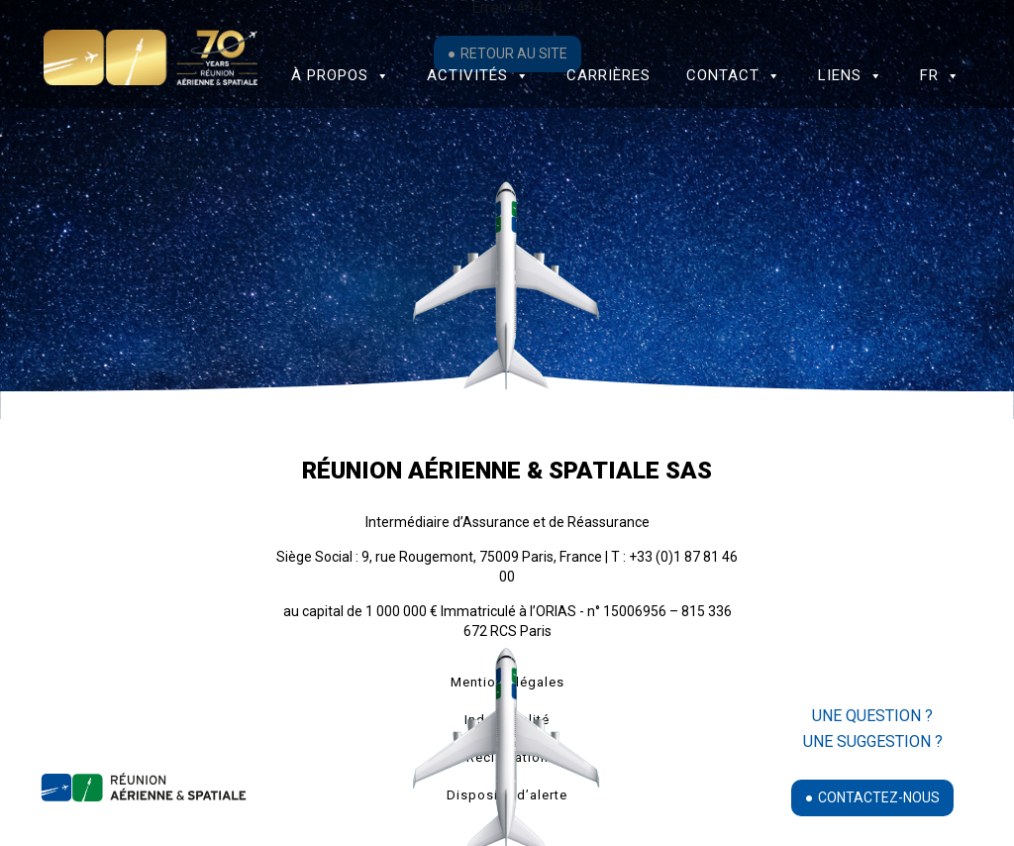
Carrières (608, 75)
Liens (850, 75)
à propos (340, 75)
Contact (733, 75)
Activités (478, 75)
